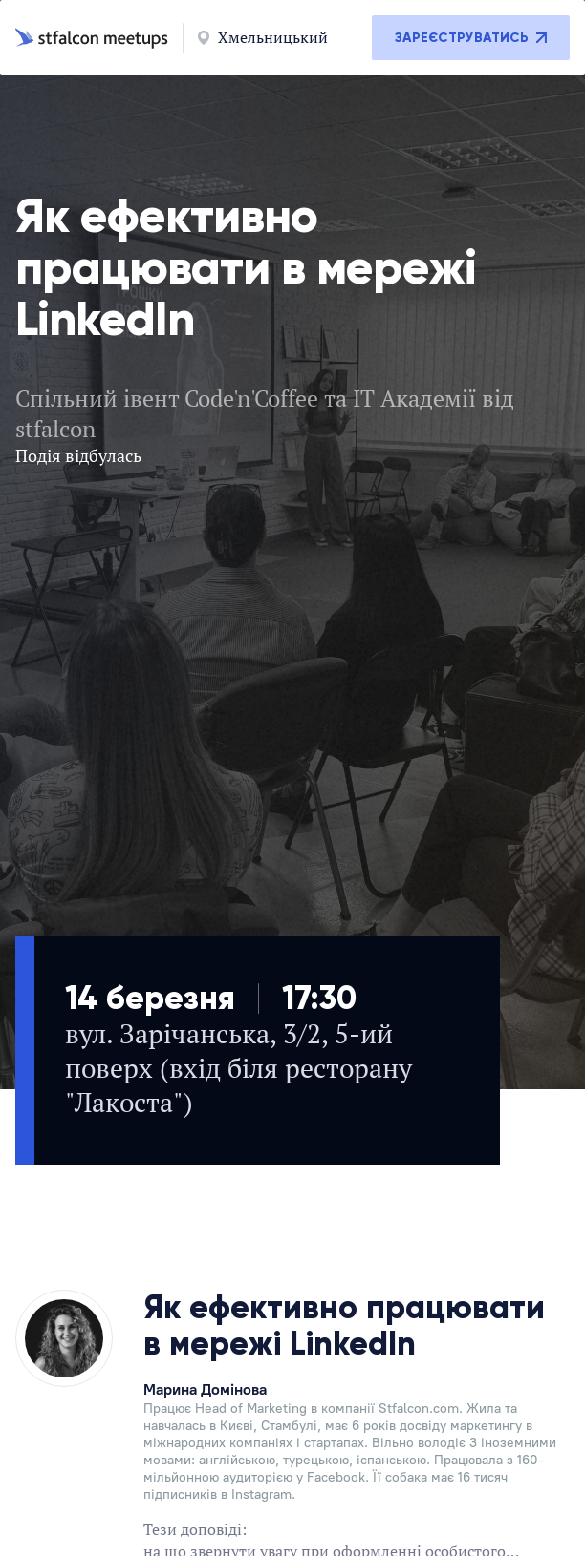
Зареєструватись (471, 38)
